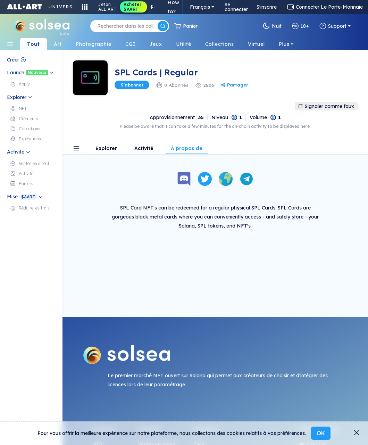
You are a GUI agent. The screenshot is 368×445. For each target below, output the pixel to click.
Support (332, 26)
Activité (143, 148)
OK (321, 433)
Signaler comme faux (326, 106)
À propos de (186, 148)
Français (200, 7)
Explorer (106, 148)
